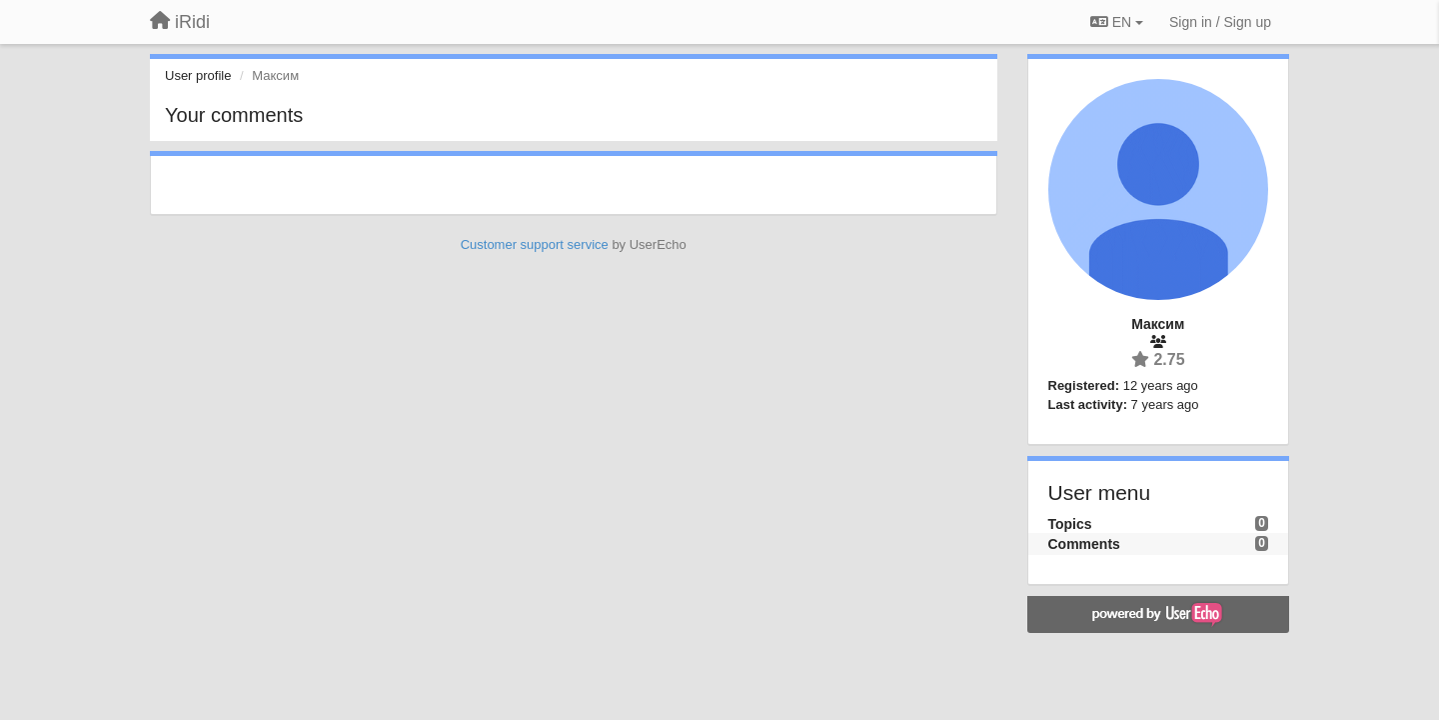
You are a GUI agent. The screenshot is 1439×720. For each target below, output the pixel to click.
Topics (1070, 524)
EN (1116, 22)
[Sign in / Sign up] (1220, 22)
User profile (198, 75)
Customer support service (535, 244)
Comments (1084, 544)
